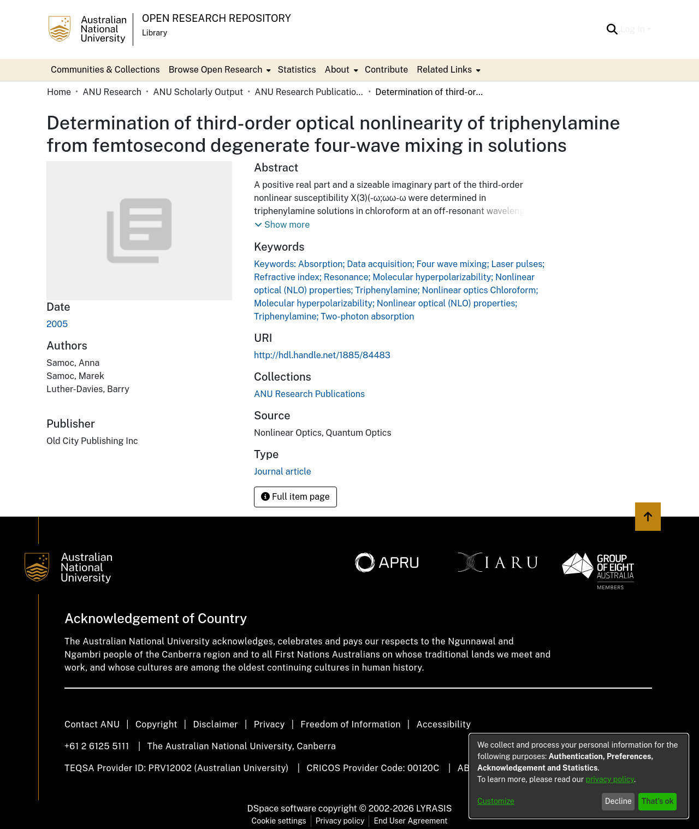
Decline (618, 801)
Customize (495, 801)
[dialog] (579, 776)
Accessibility (443, 724)
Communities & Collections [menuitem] (105, 69)
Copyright (156, 724)
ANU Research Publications (309, 92)
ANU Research (111, 92)
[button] (282, 225)
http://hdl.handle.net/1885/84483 (322, 355)
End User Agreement (410, 820)
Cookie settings (279, 820)
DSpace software (282, 808)
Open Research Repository (216, 18)
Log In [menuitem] (632, 29)
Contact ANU (92, 724)
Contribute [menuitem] (386, 69)
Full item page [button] (295, 497)
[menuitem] (219, 70)
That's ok (658, 801)
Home (59, 92)
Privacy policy (340, 820)
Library (154, 32)
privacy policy (610, 779)
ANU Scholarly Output (198, 92)
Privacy (269, 724)
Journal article (282, 471)
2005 (57, 324)
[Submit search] (612, 29)
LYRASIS (434, 808)
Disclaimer (215, 724)
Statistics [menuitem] (296, 69)
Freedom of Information (350, 724)
